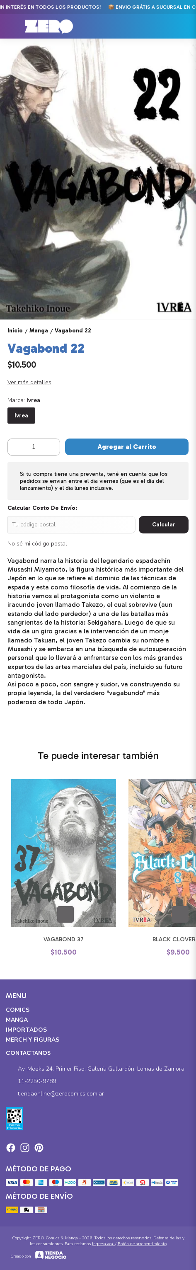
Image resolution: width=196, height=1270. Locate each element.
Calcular (163, 524)
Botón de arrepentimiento (142, 1244)
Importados (26, 1030)
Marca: (23, 400)
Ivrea (21, 415)
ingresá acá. (103, 1244)
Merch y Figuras (32, 1040)
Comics (17, 1010)
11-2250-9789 (31, 1082)
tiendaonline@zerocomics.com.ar (55, 1094)
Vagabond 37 (64, 939)
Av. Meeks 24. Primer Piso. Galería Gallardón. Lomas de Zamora (95, 1069)
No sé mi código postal (37, 544)
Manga (17, 1020)
